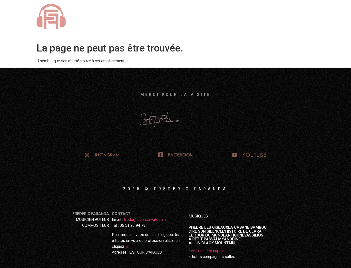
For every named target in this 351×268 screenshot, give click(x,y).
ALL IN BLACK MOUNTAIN (212, 243)
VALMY (217, 239)
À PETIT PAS (200, 239)
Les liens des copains (207, 250)
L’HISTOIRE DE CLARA (242, 231)
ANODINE (232, 239)
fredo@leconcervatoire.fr (145, 219)
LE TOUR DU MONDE (207, 235)
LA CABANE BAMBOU (247, 227)
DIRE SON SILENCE (205, 231)
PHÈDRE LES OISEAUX (208, 227)
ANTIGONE (234, 235)
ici (127, 246)
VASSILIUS (253, 235)
